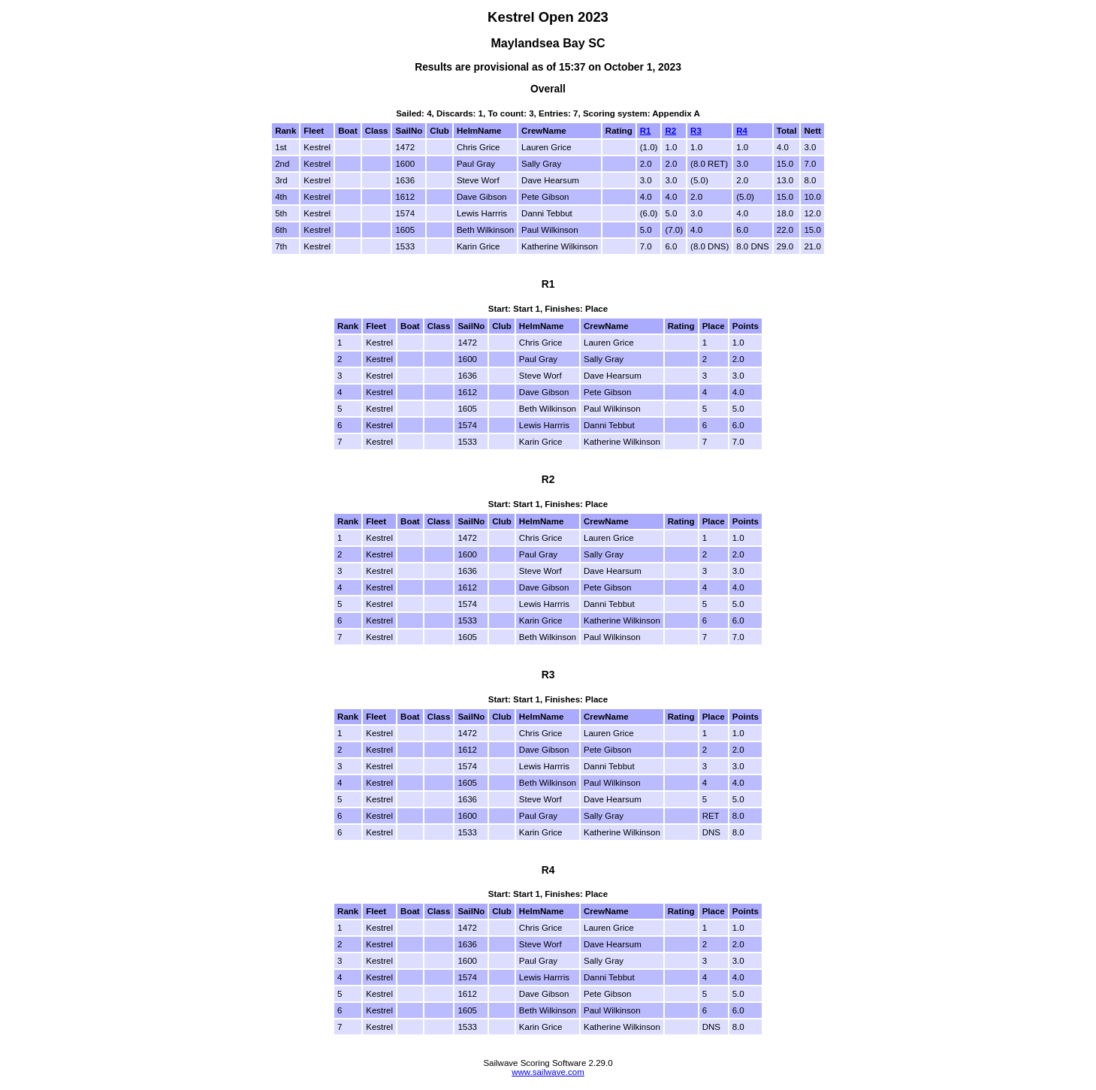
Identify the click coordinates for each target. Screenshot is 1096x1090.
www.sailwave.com (548, 1071)
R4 (741, 130)
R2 (670, 130)
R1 (645, 130)
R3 (696, 130)
